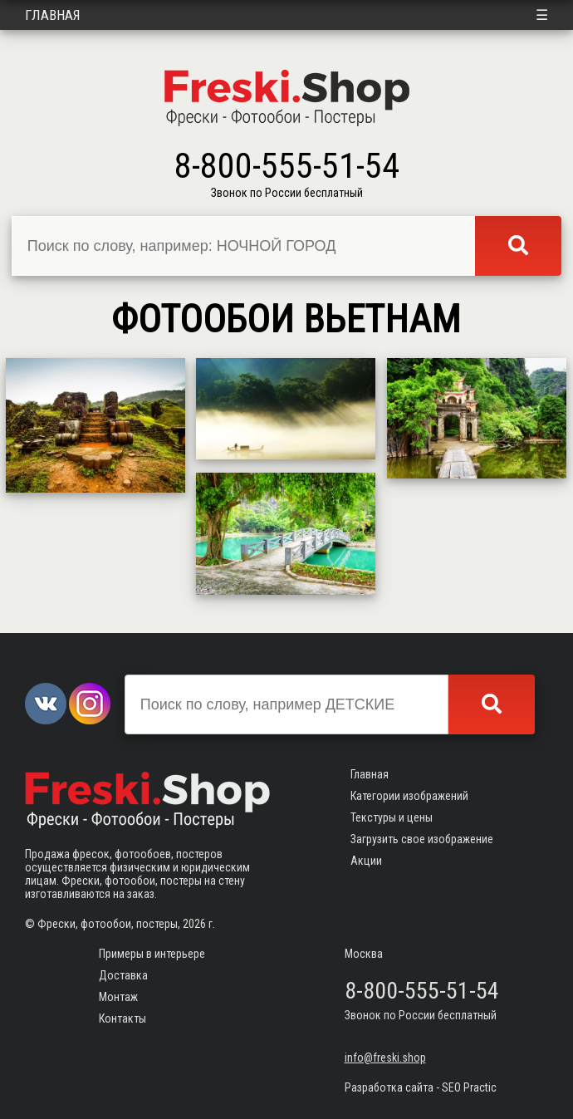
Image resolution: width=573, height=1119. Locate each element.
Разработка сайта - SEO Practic (421, 1087)
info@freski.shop (385, 1057)
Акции (366, 860)
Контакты (122, 1018)
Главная (53, 15)
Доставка (123, 975)
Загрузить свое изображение (421, 839)
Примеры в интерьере (152, 953)
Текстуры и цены (391, 817)
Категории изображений (409, 795)
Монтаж (118, 997)
